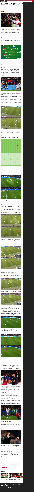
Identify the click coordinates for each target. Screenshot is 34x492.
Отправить (5, 467)
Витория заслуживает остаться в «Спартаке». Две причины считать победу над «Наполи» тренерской (29, 479)
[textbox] (19, 1)
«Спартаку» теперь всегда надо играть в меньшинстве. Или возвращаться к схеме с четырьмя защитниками (13, 479)
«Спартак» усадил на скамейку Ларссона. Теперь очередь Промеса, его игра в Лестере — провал (4, 479)
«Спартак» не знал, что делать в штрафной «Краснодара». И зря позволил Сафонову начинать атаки (21, 479)
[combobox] (19, 1)
